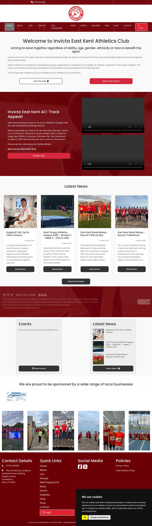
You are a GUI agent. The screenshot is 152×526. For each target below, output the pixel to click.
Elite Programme (56, 26)
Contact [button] (128, 25)
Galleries (95, 25)
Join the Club (41, 81)
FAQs (107, 25)
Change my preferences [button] (99, 517)
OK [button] (85, 517)
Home (9, 25)
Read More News (76, 281)
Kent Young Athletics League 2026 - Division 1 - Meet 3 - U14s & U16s (120, 344)
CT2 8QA (11, 482)
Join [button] (31, 25)
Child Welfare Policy (125, 470)
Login (140, 27)
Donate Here (39, 155)
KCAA (68, 72)
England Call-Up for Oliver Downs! (118, 331)
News (73, 25)
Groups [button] (41, 25)
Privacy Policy (122, 465)
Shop (116, 25)
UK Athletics (59, 72)
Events (83, 25)
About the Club (111, 81)
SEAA (78, 72)
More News (113, 368)
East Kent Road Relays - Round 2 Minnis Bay (117, 355)
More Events (39, 368)
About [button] (20, 25)
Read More (20, 269)
